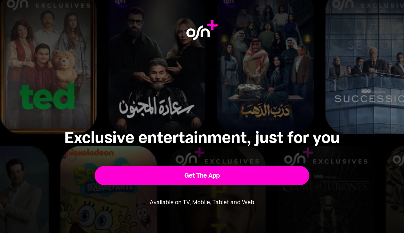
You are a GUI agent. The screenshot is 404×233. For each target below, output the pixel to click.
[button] (202, 175)
